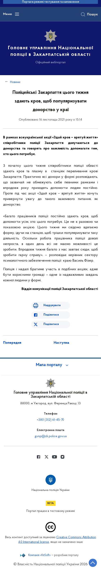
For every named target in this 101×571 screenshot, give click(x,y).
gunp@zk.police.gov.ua (51, 436)
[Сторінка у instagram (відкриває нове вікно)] (62, 456)
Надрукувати (52, 305)
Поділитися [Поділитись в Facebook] (51, 314)
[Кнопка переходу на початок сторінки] (93, 563)
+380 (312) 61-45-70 (50, 420)
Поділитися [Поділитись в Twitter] (51, 324)
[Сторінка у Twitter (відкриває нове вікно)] (46, 456)
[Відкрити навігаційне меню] (17, 14)
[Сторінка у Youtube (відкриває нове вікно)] (54, 456)
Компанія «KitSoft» (39, 555)
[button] (50, 365)
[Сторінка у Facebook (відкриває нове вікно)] (38, 456)
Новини (15, 82)
